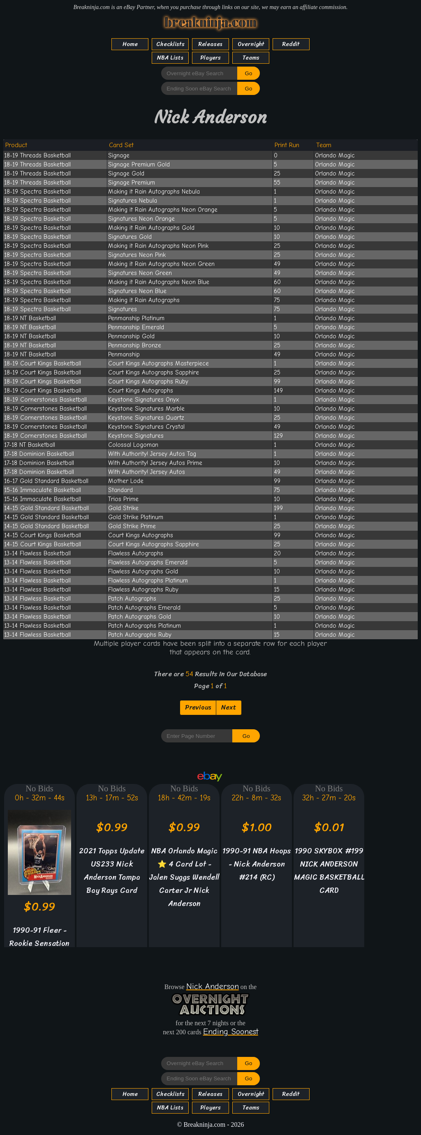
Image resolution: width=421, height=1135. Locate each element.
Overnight (251, 44)
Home (130, 44)
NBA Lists (170, 58)
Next (228, 707)
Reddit (291, 44)
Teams (251, 58)
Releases (210, 44)
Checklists (170, 44)
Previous (198, 707)
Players (210, 58)
